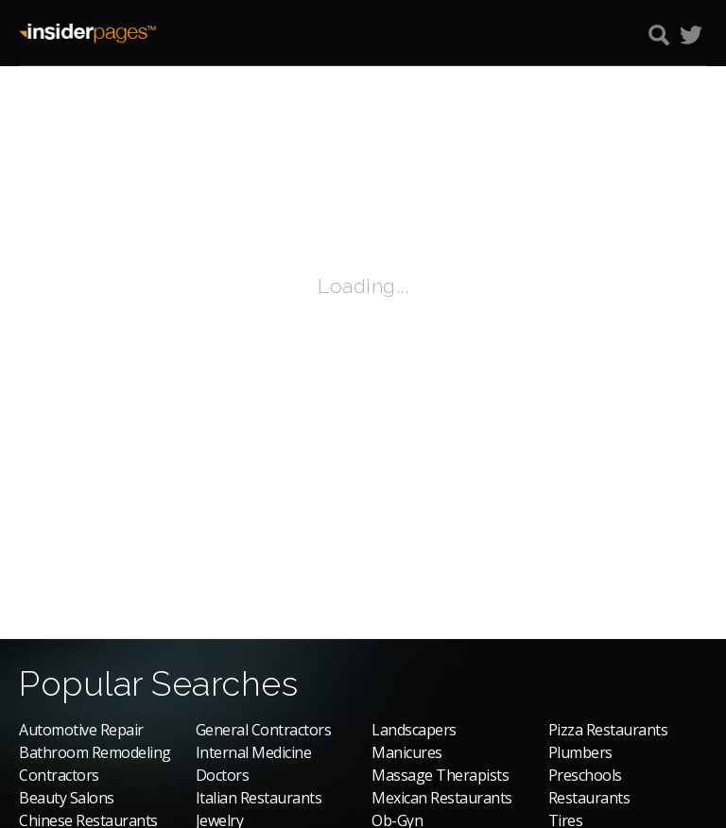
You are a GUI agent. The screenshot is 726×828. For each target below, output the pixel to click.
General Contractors (264, 729)
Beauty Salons (66, 797)
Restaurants (589, 797)
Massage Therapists (440, 775)
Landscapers (414, 729)
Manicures (407, 752)
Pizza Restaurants (608, 729)
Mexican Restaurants (442, 797)
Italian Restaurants (259, 797)
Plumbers (580, 752)
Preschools (585, 775)
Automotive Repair (81, 729)
